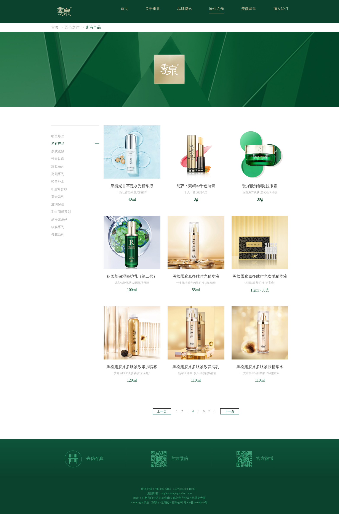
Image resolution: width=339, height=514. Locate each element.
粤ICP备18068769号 (196, 502)
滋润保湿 (57, 204)
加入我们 (280, 9)
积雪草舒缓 (59, 189)
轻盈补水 (57, 181)
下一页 (229, 411)
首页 (124, 9)
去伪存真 (84, 459)
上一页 (162, 411)
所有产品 (93, 27)
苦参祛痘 (57, 159)
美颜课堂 (248, 9)
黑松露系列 (59, 219)
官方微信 (169, 459)
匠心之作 (216, 9)
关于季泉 (152, 9)
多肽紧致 (57, 151)
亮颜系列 (57, 174)
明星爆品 (57, 136)
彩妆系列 (57, 166)
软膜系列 (57, 227)
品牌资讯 (184, 9)
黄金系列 (57, 196)
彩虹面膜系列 (61, 212)
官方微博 (255, 459)
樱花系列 (57, 234)
